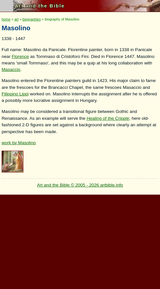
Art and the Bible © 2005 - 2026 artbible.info (80, 185)
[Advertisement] (79, 240)
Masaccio (11, 69)
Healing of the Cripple (108, 118)
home (6, 19)
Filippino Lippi (15, 93)
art (16, 19)
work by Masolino (19, 142)
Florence (20, 56)
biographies (31, 19)
